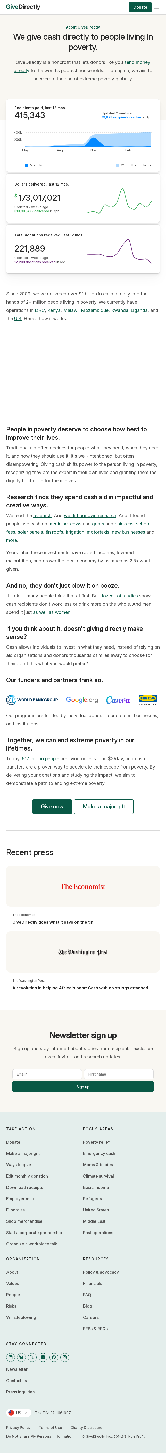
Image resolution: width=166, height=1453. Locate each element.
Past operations (98, 1232)
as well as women (51, 612)
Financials (92, 1283)
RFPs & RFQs (95, 1328)
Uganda (139, 310)
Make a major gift (104, 806)
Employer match (22, 1198)
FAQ (87, 1294)
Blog (87, 1306)
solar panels (30, 532)
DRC (40, 310)
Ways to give (18, 1164)
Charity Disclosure (86, 1427)
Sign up (83, 1087)
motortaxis (98, 532)
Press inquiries (20, 1391)
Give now (52, 806)
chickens (124, 523)
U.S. (18, 318)
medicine (58, 523)
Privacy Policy (18, 1427)
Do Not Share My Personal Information (40, 1436)
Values (12, 1283)
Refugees (92, 1198)
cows (75, 523)
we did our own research (90, 515)
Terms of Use (50, 1427)
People (13, 1294)
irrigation (75, 532)
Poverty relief (96, 1142)
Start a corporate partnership (34, 1232)
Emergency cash (99, 1153)
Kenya (54, 310)
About (12, 1272)
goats (98, 523)
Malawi (70, 310)
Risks (11, 1306)
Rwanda (119, 310)
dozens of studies (119, 595)
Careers (91, 1317)
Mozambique (95, 310)
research (42, 515)
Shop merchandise (24, 1221)
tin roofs (54, 532)
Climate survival (98, 1176)
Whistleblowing (21, 1317)
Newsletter (17, 1369)
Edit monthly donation (27, 1176)
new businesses (128, 532)
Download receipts (24, 1187)
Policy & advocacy (101, 1272)
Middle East (94, 1221)
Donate (140, 7)
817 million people (40, 758)
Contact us (16, 1380)
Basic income (96, 1187)
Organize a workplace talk (31, 1243)
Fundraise (15, 1210)
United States (96, 1210)
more (11, 540)
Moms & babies (98, 1164)
